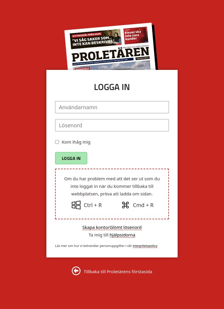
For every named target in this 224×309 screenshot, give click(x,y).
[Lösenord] (112, 125)
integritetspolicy (145, 245)
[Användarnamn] (112, 107)
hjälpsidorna (122, 235)
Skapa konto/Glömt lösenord (112, 227)
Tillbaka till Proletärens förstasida (118, 271)
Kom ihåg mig (76, 142)
